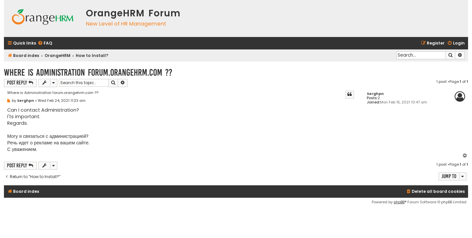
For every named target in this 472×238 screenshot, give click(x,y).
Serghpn (375, 94)
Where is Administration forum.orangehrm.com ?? (88, 72)
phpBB (399, 202)
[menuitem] (45, 43)
